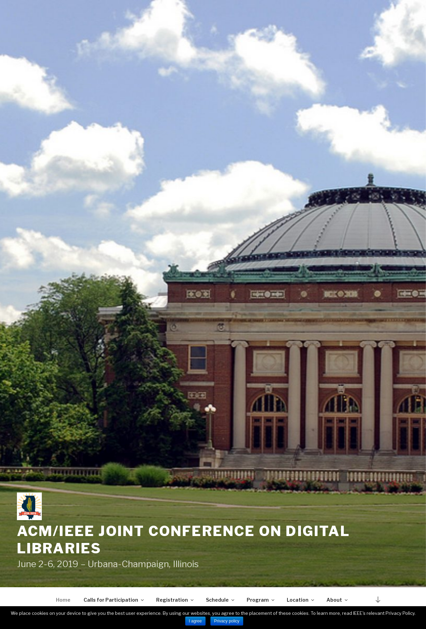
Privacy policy (226, 621)
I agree (195, 621)
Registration (175, 600)
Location (301, 600)
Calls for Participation (114, 600)
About (337, 600)
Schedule (220, 600)
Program (261, 600)
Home (63, 600)
